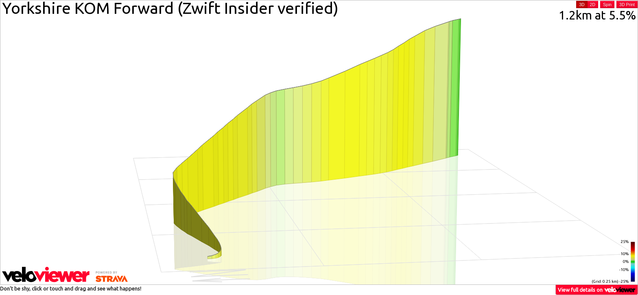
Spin (607, 4)
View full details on (597, 289)
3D (581, 4)
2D (592, 4)
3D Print (627, 4)
